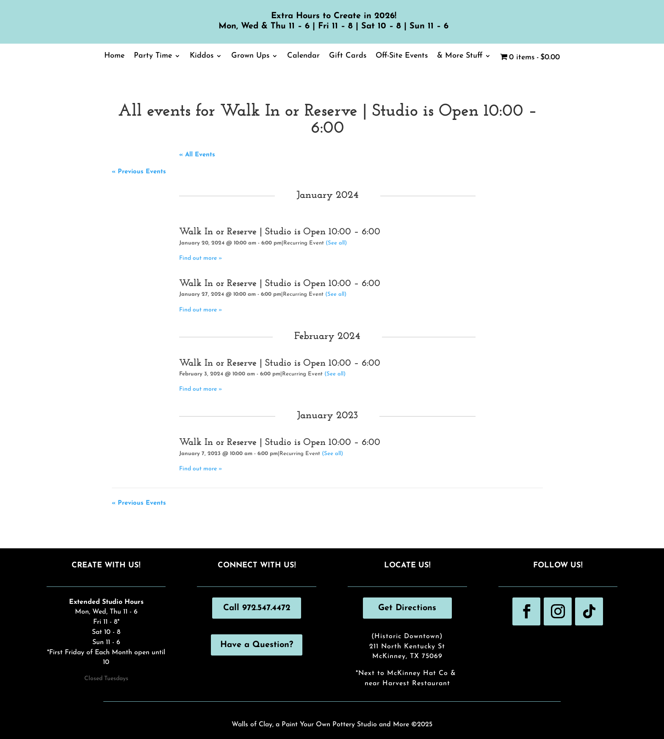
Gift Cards (347, 56)
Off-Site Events (402, 56)
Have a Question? (256, 645)
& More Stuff (459, 56)
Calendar (303, 56)
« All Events (197, 155)
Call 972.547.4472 (256, 608)
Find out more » (200, 258)
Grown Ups (250, 56)
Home (114, 56)
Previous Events (139, 172)
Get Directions (407, 608)
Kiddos (201, 56)
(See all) (336, 243)
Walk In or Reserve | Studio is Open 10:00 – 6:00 (279, 232)
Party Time (153, 56)
